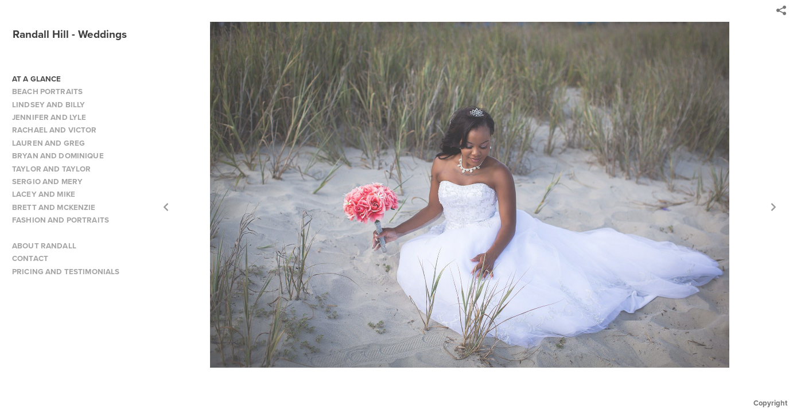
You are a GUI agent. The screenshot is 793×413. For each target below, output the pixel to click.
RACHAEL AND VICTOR (54, 129)
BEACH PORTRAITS (47, 91)
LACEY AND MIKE (43, 194)
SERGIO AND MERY (47, 181)
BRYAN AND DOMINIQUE (58, 155)
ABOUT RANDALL (44, 245)
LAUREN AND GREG (48, 143)
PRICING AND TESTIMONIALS (65, 271)
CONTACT (30, 258)
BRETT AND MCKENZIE (54, 207)
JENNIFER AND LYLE (49, 117)
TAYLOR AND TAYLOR (51, 168)
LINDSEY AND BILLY (48, 104)
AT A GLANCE (36, 78)
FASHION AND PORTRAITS (60, 220)
